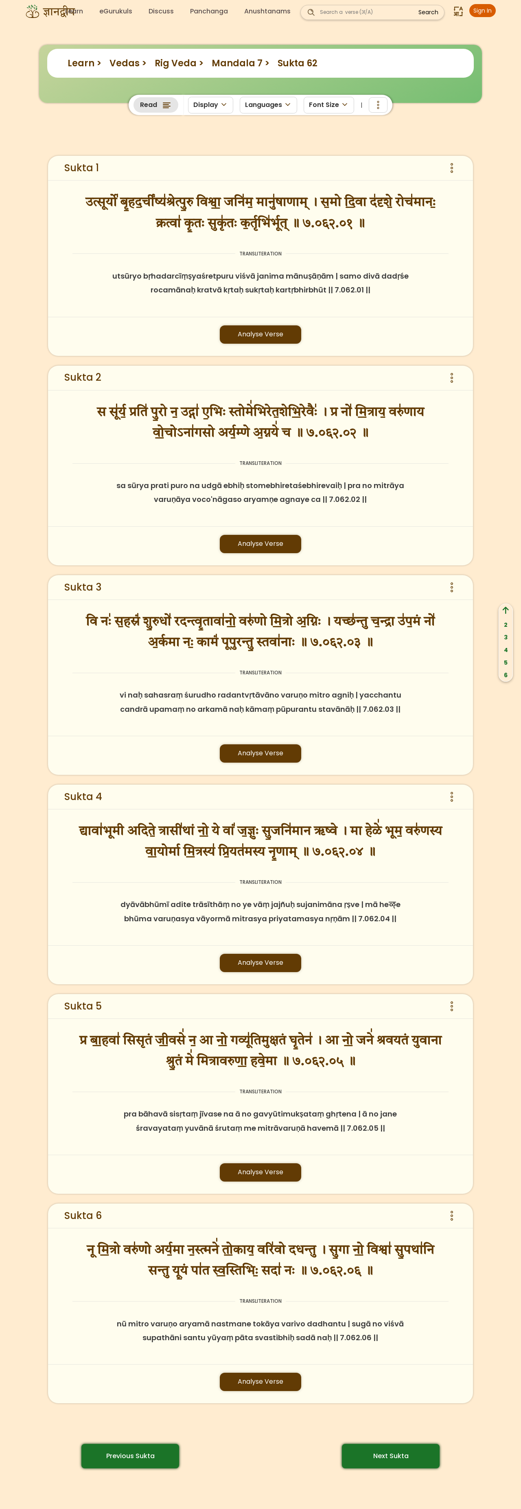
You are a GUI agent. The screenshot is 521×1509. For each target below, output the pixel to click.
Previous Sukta (130, 1456)
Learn (74, 11)
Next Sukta (391, 1456)
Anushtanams (267, 11)
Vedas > (128, 63)
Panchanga (209, 11)
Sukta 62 (297, 63)
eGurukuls (115, 11)
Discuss (161, 11)
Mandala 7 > (240, 63)
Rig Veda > (179, 63)
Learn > (84, 63)
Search (428, 12)
